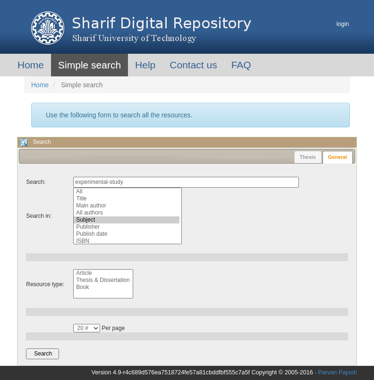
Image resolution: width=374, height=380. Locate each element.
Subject (126, 219)
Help (145, 64)
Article (102, 273)
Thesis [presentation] (308, 157)
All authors (126, 212)
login (342, 24)
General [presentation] (337, 157)
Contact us (193, 64)
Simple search (89, 64)
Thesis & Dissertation (102, 280)
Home (30, 64)
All (126, 191)
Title (126, 198)
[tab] (338, 157)
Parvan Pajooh (337, 372)
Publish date (126, 234)
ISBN (126, 241)
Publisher (126, 227)
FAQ (241, 64)
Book (102, 287)
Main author (126, 205)
